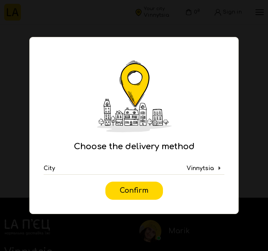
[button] (134, 168)
